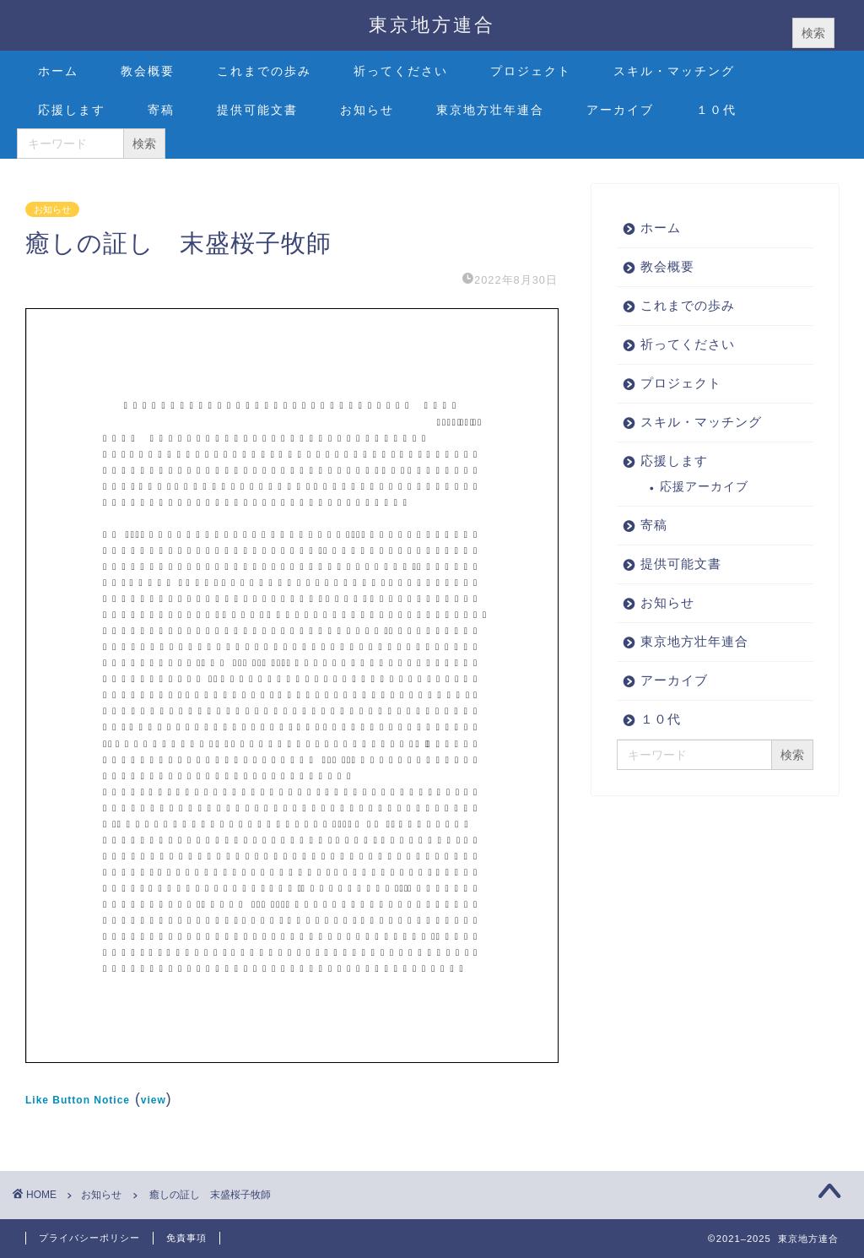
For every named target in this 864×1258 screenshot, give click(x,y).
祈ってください (401, 71)
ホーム (58, 71)
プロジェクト (530, 71)
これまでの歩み (264, 71)
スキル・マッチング (674, 71)
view (153, 1100)
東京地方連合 (432, 24)
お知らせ (367, 109)
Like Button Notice (77, 1100)
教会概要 (148, 71)
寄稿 (161, 109)
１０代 (716, 109)
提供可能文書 (257, 109)
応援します (71, 109)
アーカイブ (620, 109)
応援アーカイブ (704, 486)
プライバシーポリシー (89, 1238)
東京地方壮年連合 (490, 109)
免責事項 (186, 1238)
